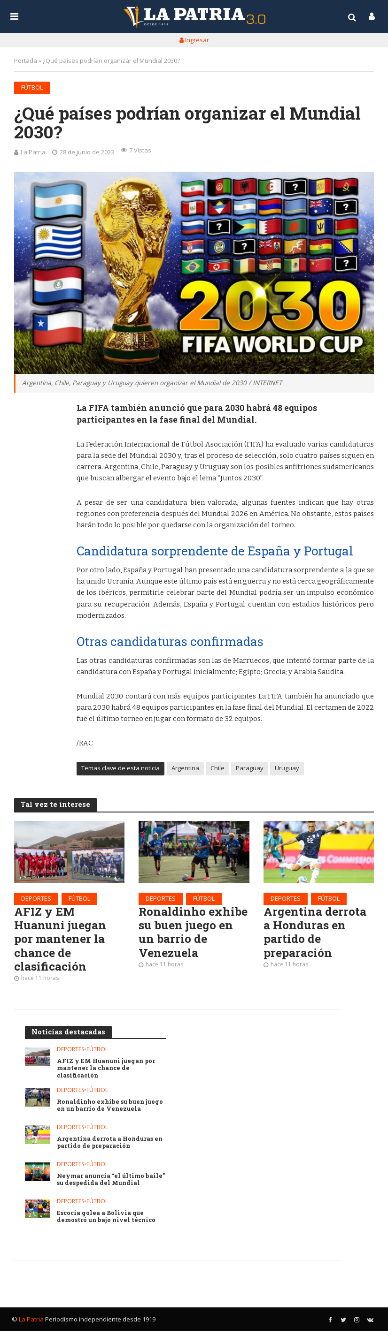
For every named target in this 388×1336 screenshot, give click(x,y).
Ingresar (194, 40)
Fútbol (32, 87)
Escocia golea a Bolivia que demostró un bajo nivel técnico (108, 1222)
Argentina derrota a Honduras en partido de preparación (317, 935)
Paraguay (250, 769)
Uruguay (287, 769)
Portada (25, 60)
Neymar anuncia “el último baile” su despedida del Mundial (110, 1184)
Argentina (185, 769)
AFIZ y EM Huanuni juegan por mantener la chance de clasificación (61, 942)
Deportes (36, 899)
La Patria (33, 152)
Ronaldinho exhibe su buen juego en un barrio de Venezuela (191, 935)
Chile (217, 769)
